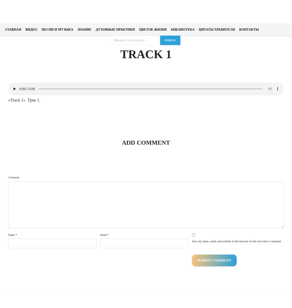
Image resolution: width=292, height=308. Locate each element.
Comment (13, 177)
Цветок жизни (153, 29)
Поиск (170, 40)
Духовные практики (115, 29)
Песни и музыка (57, 29)
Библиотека (183, 29)
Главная (13, 29)
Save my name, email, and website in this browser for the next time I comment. (237, 241)
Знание (84, 29)
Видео (31, 29)
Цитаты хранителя (217, 29)
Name (12, 235)
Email (104, 235)
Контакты (249, 29)
